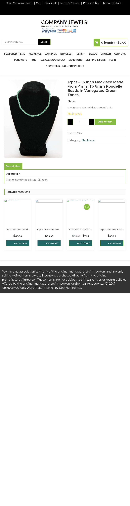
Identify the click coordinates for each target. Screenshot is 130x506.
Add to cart (105, 121)
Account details (111, 3)
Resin (112, 60)
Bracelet (66, 54)
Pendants (20, 60)
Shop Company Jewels (19, 3)
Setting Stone (96, 60)
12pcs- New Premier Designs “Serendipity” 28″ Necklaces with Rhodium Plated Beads (49, 229)
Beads (93, 54)
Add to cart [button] (20, 243)
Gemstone (75, 60)
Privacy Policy (91, 3)
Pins (33, 60)
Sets (79, 54)
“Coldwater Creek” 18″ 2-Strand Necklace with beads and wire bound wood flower (80, 229)
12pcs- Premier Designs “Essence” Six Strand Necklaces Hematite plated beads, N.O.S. (112, 229)
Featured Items (14, 54)
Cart (38, 3)
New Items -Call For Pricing (65, 66)
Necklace (35, 54)
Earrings (51, 54)
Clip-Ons (120, 54)
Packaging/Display (52, 60)
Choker (106, 54)
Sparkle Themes (70, 287)
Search (44, 42)
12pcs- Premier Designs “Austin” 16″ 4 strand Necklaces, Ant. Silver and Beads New (18, 229)
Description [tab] (13, 166)
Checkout (50, 3)
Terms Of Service (69, 3)
